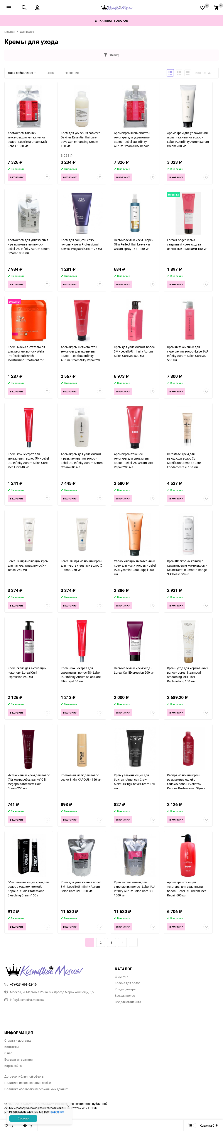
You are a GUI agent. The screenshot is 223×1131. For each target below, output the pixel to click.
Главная (9, 32)
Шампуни (121, 976)
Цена (50, 73)
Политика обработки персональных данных (36, 1089)
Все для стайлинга (128, 1001)
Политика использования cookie (27, 1082)
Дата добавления (22, 73)
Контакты (11, 1046)
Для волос (27, 32)
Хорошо (23, 1118)
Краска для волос (127, 983)
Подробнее (57, 1111)
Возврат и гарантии (18, 1059)
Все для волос (125, 995)
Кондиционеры (125, 989)
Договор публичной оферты (24, 1076)
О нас (8, 1053)
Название (72, 73)
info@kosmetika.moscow (24, 1000)
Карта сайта (13, 1065)
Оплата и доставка (18, 1040)
